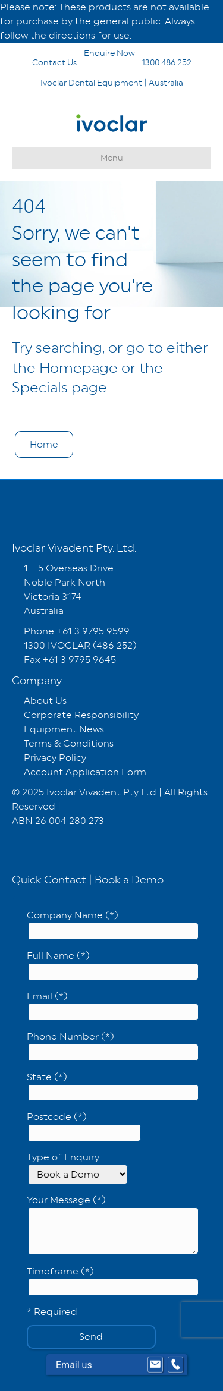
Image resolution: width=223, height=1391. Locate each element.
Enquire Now (80, 53)
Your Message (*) (113, 1224)
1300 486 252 (150, 62)
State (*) (113, 1086)
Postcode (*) (84, 1126)
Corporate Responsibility (81, 714)
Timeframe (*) (113, 1281)
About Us (45, 700)
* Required (52, 1311)
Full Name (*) (113, 965)
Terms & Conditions (69, 743)
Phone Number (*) (113, 1046)
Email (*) (113, 1005)
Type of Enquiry (77, 1167)
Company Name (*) (113, 925)
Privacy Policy (55, 757)
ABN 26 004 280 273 (58, 820)
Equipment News (64, 729)
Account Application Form (85, 772)
